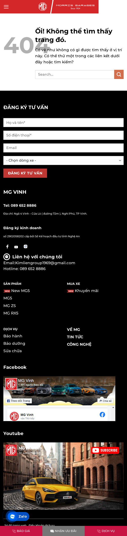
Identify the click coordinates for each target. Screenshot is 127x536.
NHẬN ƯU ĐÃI (63, 531)
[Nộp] (119, 74)
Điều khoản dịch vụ (42, 525)
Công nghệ (79, 344)
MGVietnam (30, 448)
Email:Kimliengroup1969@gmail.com (39, 263)
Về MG (73, 329)
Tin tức (75, 337)
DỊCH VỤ (106, 531)
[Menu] (6, 7)
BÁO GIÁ (21, 531)
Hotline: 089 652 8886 (24, 268)
